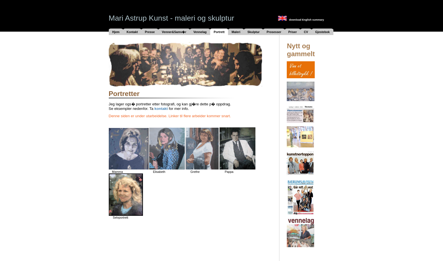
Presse (150, 32)
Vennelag (200, 32)
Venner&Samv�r (174, 32)
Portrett (219, 32)
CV (306, 32)
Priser (292, 32)
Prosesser (274, 32)
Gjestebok (322, 32)
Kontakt (132, 32)
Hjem (116, 32)
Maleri (236, 32)
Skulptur (253, 32)
